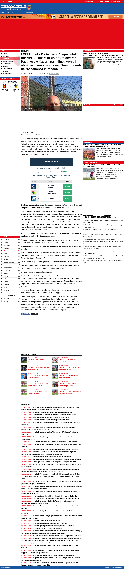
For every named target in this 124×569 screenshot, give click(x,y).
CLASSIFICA (5, 237)
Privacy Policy (119, 567)
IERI (121, 105)
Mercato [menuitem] (4, 66)
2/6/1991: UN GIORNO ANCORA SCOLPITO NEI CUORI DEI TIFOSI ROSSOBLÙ (102, 146)
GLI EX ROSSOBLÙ (90, 162)
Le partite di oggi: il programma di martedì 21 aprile (100, 239)
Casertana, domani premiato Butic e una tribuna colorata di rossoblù (56, 498)
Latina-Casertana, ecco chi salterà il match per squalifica (52, 457)
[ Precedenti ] (10, 91)
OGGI (115, 105)
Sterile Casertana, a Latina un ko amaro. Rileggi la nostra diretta (54, 415)
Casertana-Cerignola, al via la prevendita (46, 521)
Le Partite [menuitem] (5, 56)
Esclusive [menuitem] (5, 58)
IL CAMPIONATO (89, 51)
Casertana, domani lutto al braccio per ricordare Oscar (51, 420)
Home (3, 51)
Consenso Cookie (109, 567)
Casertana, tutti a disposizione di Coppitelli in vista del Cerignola (55, 496)
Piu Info (68, 186)
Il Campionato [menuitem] (6, 73)
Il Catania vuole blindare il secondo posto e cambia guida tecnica (55, 442)
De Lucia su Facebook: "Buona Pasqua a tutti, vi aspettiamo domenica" (57, 536)
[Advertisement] (10, 128)
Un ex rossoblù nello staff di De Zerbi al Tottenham (50, 523)
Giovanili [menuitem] (5, 71)
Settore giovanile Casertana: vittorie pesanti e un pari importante (55, 462)
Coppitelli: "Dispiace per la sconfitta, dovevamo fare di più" (53, 412)
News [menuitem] (4, 53)
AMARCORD (87, 142)
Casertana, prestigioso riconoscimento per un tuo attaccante (53, 526)
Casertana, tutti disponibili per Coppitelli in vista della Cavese (53, 555)
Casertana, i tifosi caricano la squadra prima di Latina (51, 417)
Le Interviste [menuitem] (6, 63)
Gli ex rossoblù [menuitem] (7, 61)
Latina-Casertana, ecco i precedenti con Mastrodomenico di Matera (55, 449)
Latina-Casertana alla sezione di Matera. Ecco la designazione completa (57, 459)
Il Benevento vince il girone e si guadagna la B (48, 528)
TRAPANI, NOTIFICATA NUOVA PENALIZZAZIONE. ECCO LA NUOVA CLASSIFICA (103, 54)
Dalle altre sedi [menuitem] (7, 68)
